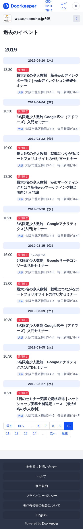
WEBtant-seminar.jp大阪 (32, 19)
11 (8, 433)
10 (68, 426)
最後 (65, 433)
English (42, 515)
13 (25, 433)
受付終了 (23, 69)
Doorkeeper (50, 523)
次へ (53, 433)
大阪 (20, 92)
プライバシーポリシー (41, 495)
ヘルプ (41, 476)
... (31, 426)
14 (35, 433)
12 (17, 433)
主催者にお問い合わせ (41, 466)
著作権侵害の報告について (41, 505)
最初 (9, 426)
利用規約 (41, 486)
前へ (21, 426)
